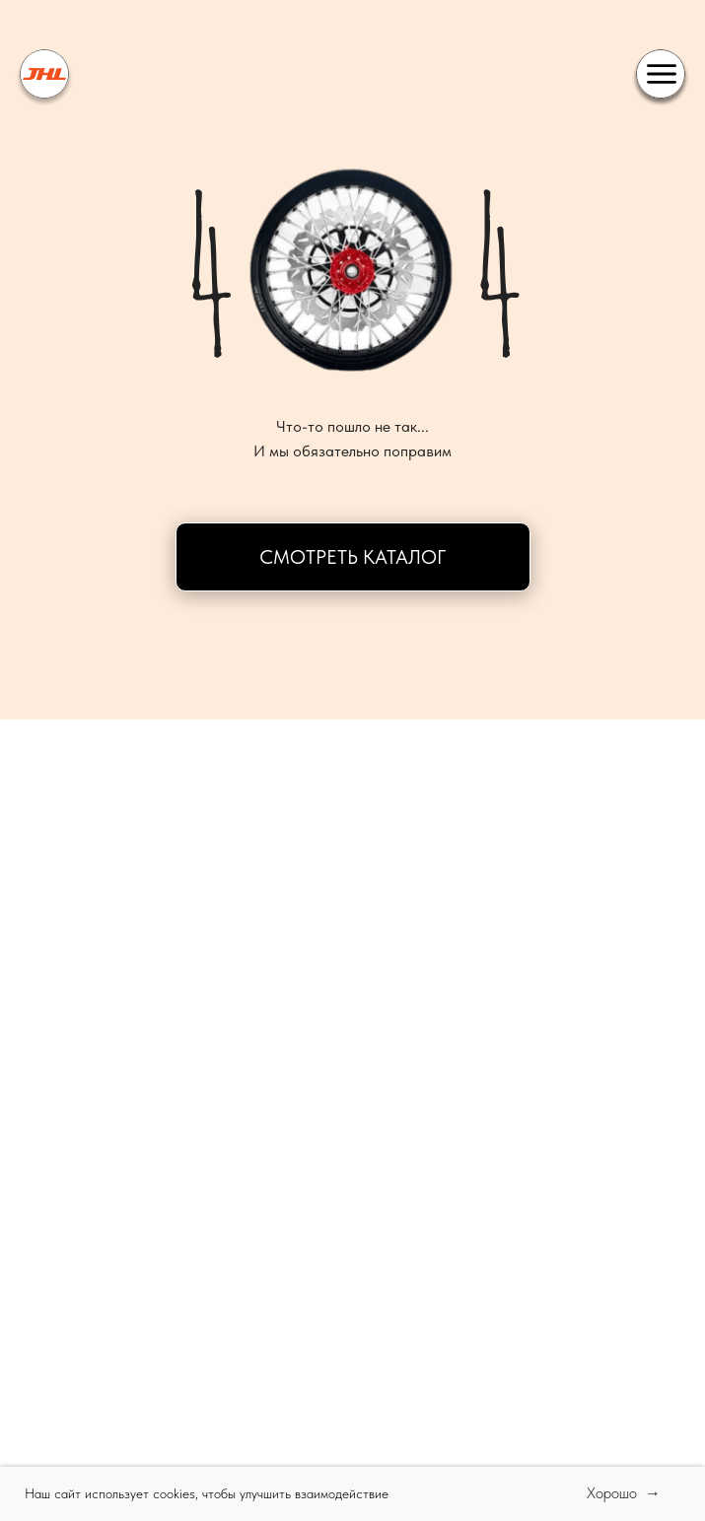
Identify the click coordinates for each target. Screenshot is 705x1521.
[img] (44, 74)
